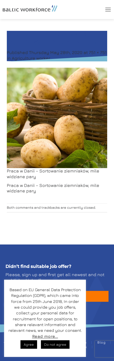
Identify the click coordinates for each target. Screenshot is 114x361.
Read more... (45, 336)
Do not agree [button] (55, 344)
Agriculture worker (31, 58)
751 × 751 (98, 52)
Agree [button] (29, 344)
